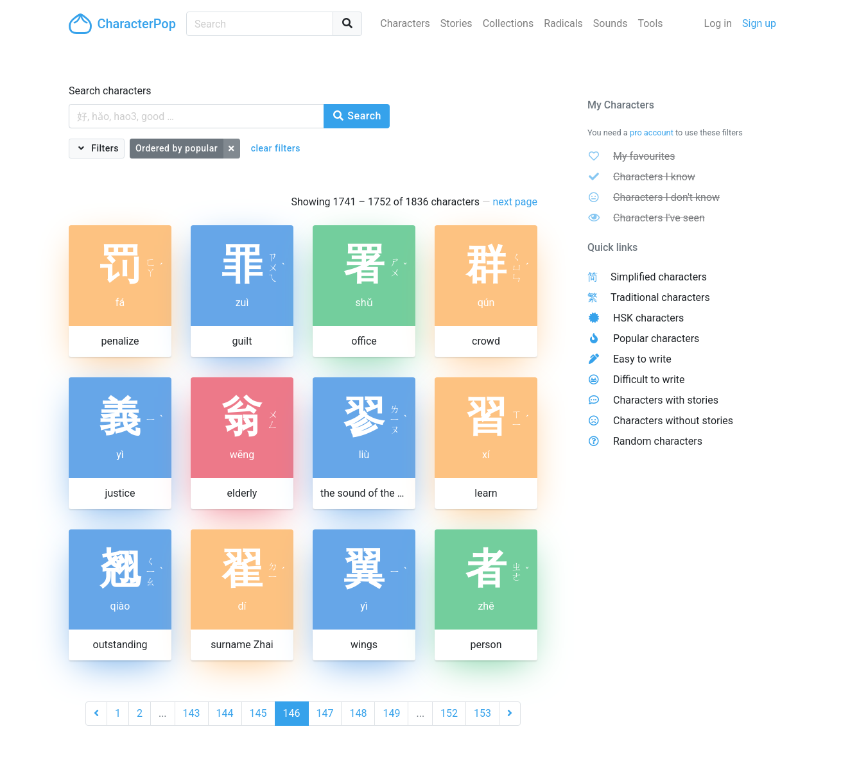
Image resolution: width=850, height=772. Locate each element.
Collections (508, 23)
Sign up (759, 23)
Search (356, 116)
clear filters (275, 148)
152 (449, 713)
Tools (650, 23)
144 (225, 713)
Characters (405, 23)
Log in (718, 23)
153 (482, 713)
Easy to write (642, 359)
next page (514, 202)
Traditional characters (660, 297)
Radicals (563, 23)
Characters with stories (665, 400)
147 (325, 713)
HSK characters (648, 318)
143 (191, 713)
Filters (104, 148)
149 (391, 713)
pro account (651, 132)
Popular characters (656, 338)
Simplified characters (659, 277)
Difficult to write (649, 379)
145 (258, 713)
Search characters (110, 91)
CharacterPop (122, 23)
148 (358, 713)
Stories (456, 23)
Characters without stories (673, 421)
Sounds (610, 23)
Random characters (657, 441)
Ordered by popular (176, 148)
